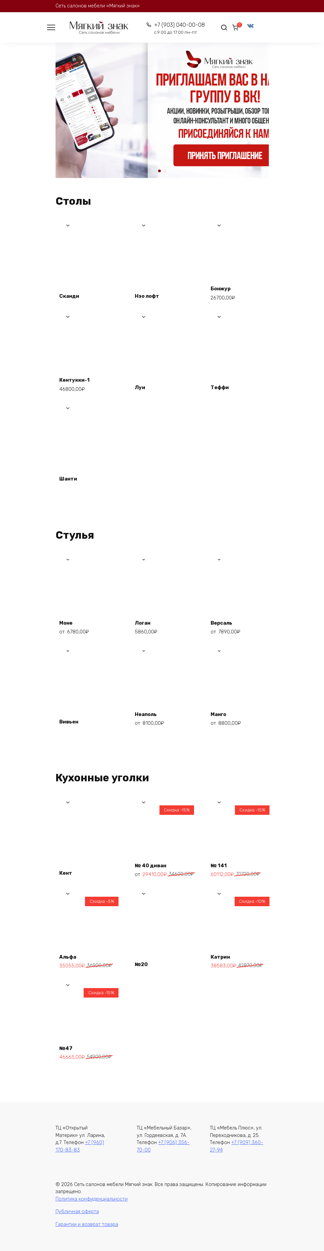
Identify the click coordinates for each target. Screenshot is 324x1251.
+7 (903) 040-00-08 (176, 28)
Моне (68, 621)
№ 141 (220, 863)
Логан (144, 621)
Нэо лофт (149, 295)
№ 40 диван (153, 863)
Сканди (71, 295)
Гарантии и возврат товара (87, 1225)
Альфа (70, 955)
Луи (141, 386)
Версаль (223, 621)
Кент (67, 871)
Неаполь (148, 712)
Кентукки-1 (77, 378)
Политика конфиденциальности (92, 1199)
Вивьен (71, 720)
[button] (159, 171)
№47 (68, 1046)
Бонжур (223, 287)
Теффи (221, 386)
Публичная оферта (77, 1212)
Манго (220, 712)
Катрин (222, 955)
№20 (143, 963)
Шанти (70, 477)
